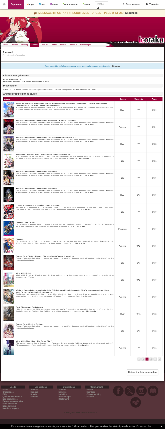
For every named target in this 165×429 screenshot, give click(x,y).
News (5, 390)
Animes (15, 45)
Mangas (34, 392)
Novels (33, 394)
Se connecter (132, 4)
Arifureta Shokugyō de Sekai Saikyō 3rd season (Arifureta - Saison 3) (46, 120)
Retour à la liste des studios (142, 372)
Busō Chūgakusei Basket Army (29, 307)
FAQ (4, 394)
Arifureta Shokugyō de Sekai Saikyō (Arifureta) (36, 171)
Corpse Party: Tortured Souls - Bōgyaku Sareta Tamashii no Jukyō (45, 256)
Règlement (63, 399)
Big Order (20, 239)
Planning (24, 45)
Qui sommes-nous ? (12, 397)
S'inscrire (152, 4)
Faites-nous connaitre (12, 401)
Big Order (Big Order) (25, 222)
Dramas (34, 397)
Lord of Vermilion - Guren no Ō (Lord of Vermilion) (38, 205)
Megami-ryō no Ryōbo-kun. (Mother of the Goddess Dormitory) (43, 154)
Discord (90, 397)
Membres (90, 392)
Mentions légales (10, 408)
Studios (35, 45)
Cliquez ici (131, 12)
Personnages (85, 45)
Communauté (70, 4)
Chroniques (8, 392)
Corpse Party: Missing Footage (29, 324)
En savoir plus (143, 426)
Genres (54, 45)
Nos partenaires (10, 399)
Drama (54, 4)
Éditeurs (44, 45)
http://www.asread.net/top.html (35, 81)
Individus (73, 45)
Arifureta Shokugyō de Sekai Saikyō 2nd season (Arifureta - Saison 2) (46, 137)
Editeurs (62, 392)
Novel (42, 4)
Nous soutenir (9, 406)
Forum (86, 4)
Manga (30, 4)
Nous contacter (9, 404)
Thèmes (63, 45)
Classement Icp (93, 394)
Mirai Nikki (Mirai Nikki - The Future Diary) (34, 341)
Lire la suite (77, 109)
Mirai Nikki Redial (23, 273)
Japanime (16, 4)
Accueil (5, 45)
